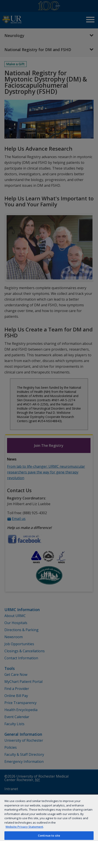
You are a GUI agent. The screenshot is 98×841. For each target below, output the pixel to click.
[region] (49, 817)
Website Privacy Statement (24, 827)
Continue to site (49, 835)
